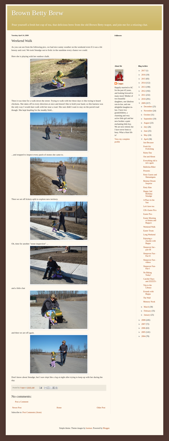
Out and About (149, 157)
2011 (143, 95)
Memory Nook (149, 302)
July (146, 127)
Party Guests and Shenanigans (150, 176)
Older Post (101, 408)
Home (59, 408)
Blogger (106, 428)
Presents (146, 171)
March (147, 307)
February (148, 311)
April (146, 139)
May (146, 135)
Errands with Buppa (148, 292)
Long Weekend (149, 235)
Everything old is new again (150, 162)
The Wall (147, 298)
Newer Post (16, 408)
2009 (143, 103)
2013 (143, 87)
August (147, 123)
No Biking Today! (147, 274)
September (148, 119)
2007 (143, 324)
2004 (143, 336)
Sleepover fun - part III (149, 248)
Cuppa (120, 84)
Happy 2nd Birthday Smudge (147, 193)
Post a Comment (21, 402)
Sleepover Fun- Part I (149, 267)
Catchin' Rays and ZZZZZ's (149, 280)
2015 (143, 79)
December (148, 107)
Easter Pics (147, 214)
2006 (143, 328)
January (147, 315)
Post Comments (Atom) (32, 412)
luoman (89, 428)
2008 (143, 320)
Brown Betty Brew (37, 13)
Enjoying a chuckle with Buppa (149, 240)
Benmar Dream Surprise (149, 182)
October (147, 115)
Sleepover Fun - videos (149, 261)
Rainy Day (147, 153)
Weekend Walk (149, 227)
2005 (143, 332)
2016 (143, 75)
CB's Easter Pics (149, 210)
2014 (143, 83)
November (148, 111)
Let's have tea (148, 206)
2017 (143, 71)
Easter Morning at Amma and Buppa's (149, 220)
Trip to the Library (147, 286)
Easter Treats (148, 231)
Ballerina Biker (149, 167)
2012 (143, 91)
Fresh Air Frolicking (148, 147)
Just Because (148, 143)
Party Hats (147, 187)
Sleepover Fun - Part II (149, 254)
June (146, 131)
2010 (143, 99)
